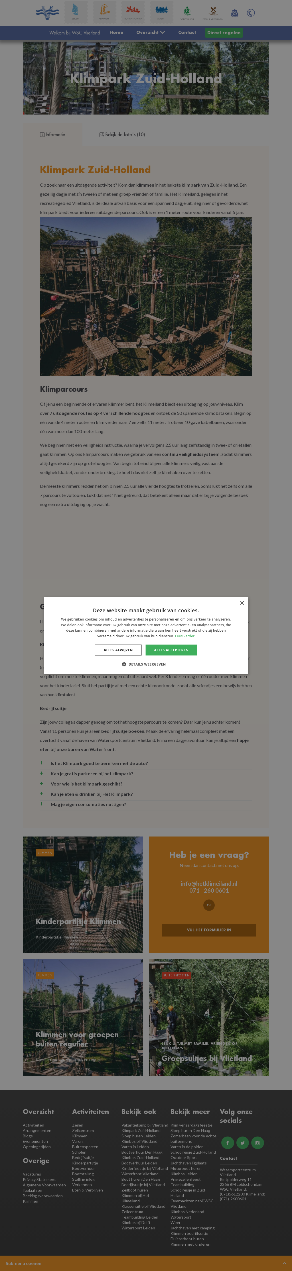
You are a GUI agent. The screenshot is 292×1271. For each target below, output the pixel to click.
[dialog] (146, 635)
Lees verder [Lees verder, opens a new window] (185, 636)
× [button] (242, 603)
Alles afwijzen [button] (118, 650)
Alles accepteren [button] (171, 650)
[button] (146, 664)
